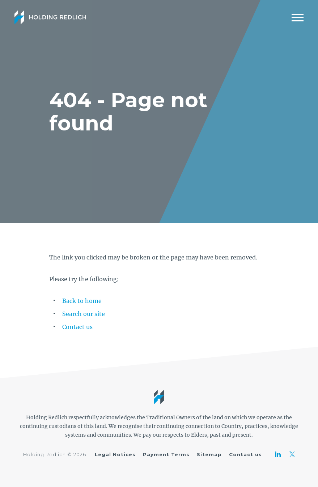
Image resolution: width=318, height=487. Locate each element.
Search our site (83, 313)
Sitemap (209, 454)
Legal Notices (115, 454)
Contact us (77, 326)
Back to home (82, 300)
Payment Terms (166, 454)
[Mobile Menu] (298, 17)
